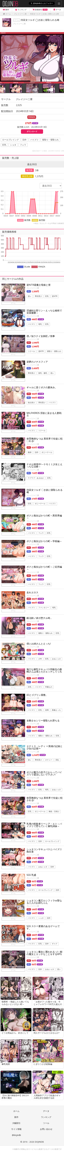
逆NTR (54, 296)
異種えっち (56, 710)
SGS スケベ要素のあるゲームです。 (43, 927)
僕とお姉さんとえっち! (39, 643)
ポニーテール (47, 452)
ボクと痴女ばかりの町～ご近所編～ (44, 568)
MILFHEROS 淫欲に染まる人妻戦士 (44, 414)
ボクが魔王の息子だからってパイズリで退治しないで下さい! (44, 773)
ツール (46, 1123)
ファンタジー (43, 608)
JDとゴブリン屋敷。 (37, 695)
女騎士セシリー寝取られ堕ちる (43, 720)
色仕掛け (31, 403)
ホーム (16, 1111)
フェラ (23, 145)
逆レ (29, 296)
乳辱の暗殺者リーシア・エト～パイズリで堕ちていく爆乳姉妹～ (44, 825)
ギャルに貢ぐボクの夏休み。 (42, 387)
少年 (40, 659)
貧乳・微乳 (42, 373)
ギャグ (54, 944)
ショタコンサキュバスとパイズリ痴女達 (44, 850)
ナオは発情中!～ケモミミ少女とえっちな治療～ (44, 465)
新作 (16, 1117)
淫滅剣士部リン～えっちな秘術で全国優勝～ (44, 311)
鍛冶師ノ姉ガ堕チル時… (39, 618)
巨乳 (4, 145)
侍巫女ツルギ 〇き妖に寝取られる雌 (45, 491)
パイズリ (34, 140)
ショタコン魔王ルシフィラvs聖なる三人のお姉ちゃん (44, 901)
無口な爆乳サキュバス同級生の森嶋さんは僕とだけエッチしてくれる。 (44, 672)
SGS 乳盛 (31, 874)
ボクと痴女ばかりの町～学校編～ (44, 541)
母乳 (40, 324)
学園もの (48, 687)
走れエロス (32, 592)
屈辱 (47, 710)
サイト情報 (16, 1129)
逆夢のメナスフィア (37, 361)
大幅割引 (16, 1123)
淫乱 (57, 760)
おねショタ (56, 659)
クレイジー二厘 (19, 23)
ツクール (31, 351)
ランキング (46, 1117)
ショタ (13, 145)
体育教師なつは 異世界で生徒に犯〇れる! (45, 440)
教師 (29, 452)
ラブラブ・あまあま (36, 478)
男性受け (38, 296)
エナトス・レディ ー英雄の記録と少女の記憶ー (45, 747)
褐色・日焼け (54, 812)
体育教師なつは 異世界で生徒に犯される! (45, 799)
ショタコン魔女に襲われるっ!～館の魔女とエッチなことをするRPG (44, 953)
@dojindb (16, 1135)
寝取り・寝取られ (50, 140)
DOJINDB (39, 1141)
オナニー (48, 760)
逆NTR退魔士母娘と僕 (38, 284)
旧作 (24, 140)
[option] (32, 57)
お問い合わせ (46, 1129)
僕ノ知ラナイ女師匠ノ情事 (41, 336)
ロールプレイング (10, 140)
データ (46, 1111)
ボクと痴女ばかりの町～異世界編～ (44, 516)
